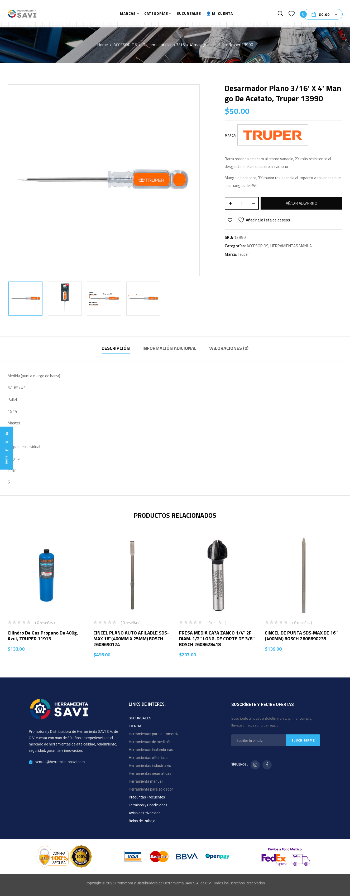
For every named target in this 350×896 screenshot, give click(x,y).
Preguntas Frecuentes (147, 797)
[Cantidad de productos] (241, 203)
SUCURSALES (140, 718)
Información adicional (169, 348)
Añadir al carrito (301, 203)
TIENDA (135, 726)
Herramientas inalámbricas (151, 750)
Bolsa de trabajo (142, 821)
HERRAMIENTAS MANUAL (292, 246)
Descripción (116, 348)
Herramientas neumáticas (150, 773)
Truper (243, 254)
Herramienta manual (145, 781)
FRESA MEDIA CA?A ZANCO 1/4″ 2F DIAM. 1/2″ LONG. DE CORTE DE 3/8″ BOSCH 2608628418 (217, 638)
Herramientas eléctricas (148, 757)
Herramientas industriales (150, 765)
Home (102, 44)
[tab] (116, 349)
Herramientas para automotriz (154, 734)
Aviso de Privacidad (145, 813)
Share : (6, 459)
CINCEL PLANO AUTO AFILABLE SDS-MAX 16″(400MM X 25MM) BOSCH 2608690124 (131, 638)
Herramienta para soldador (151, 789)
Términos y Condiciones (148, 805)
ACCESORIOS (125, 44)
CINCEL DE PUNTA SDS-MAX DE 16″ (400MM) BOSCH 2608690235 (301, 635)
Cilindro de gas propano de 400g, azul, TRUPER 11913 (43, 635)
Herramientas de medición (150, 742)
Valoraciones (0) (228, 348)
